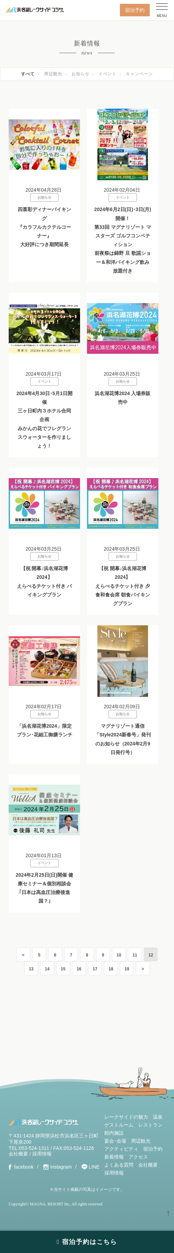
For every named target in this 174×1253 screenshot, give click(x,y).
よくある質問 (118, 1165)
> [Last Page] (142, 969)
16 (79, 969)
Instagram (61, 1167)
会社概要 (18, 1153)
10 (118, 955)
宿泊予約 (135, 10)
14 (47, 969)
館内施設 (114, 1133)
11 (134, 955)
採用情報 (42, 1153)
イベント (107, 74)
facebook (24, 1167)
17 (95, 969)
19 (126, 969)
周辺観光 (53, 74)
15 (63, 969)
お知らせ (80, 74)
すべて (28, 74)
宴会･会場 (115, 1141)
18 (110, 969)
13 (31, 969)
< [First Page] (23, 955)
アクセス (138, 1157)
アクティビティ (121, 1149)
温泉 (158, 1117)
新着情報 (114, 1157)
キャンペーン (139, 74)
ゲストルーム (118, 1125)
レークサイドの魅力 (126, 1117)
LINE (94, 1167)
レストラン (150, 1125)
